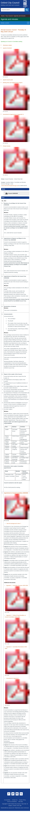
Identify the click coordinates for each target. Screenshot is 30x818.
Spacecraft (11, 807)
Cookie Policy (22, 799)
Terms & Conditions (12, 801)
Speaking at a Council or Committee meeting (11, 41)
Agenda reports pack (8, 79)
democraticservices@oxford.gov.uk (9, 185)
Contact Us (14, 799)
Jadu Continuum (25, 807)
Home (2, 15)
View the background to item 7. (13, 523)
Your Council (9, 15)
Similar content (5, 23)
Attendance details (7, 45)
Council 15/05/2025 (13, 193)
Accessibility (7, 799)
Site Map (20, 801)
